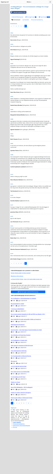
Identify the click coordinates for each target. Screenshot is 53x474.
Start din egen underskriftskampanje (28, 330)
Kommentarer (16, 20)
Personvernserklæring (37, 20)
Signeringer (44, 17)
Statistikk (26, 20)
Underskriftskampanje (17, 17)
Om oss (15, 466)
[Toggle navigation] (50, 2)
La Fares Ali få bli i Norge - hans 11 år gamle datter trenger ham (26, 318)
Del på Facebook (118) (17, 12)
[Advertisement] (30, 39)
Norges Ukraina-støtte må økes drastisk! (21, 311)
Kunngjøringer (30, 17)
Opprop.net (5, 2)
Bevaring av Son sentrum (17, 314)
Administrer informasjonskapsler (21, 464)
